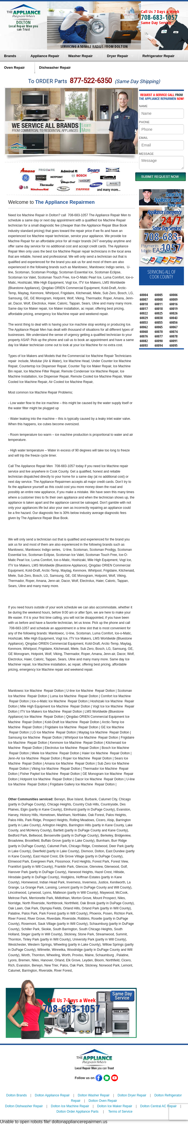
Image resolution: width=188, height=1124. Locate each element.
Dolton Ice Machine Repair (70, 1106)
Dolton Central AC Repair (158, 1106)
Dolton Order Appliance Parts (77, 1111)
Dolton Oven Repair (102, 1101)
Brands (10, 56)
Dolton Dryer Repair (132, 1095)
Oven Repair (14, 67)
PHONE (144, 122)
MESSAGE (146, 153)
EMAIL (143, 137)
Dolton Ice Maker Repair (114, 1106)
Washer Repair (80, 56)
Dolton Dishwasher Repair (24, 1106)
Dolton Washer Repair (94, 1095)
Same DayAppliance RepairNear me (167, 200)
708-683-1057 (159, 17)
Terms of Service (120, 1111)
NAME (143, 106)
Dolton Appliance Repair (52, 1095)
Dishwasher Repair (55, 67)
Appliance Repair (45, 56)
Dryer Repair (117, 56)
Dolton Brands (16, 1095)
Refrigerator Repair (158, 56)
